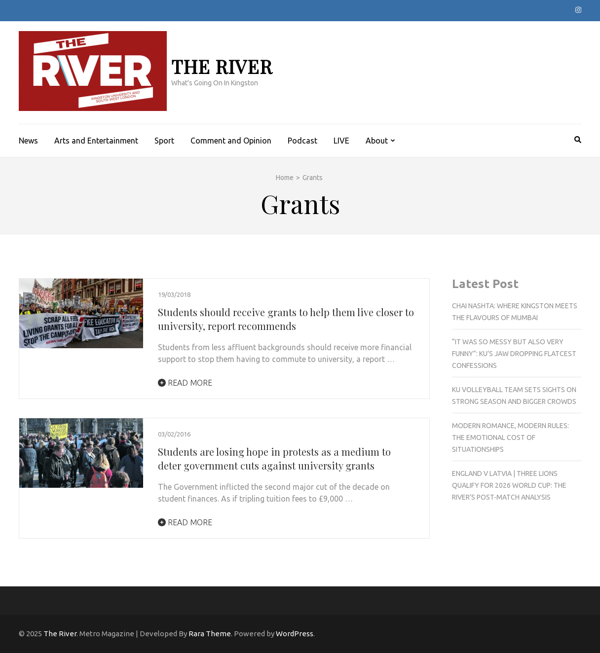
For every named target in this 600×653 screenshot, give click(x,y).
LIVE (341, 140)
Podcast (302, 140)
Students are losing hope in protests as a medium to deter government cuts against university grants (274, 458)
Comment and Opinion (230, 140)
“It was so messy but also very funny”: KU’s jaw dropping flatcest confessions (514, 353)
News (28, 140)
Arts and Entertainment (96, 140)
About (377, 140)
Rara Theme (209, 633)
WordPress (294, 633)
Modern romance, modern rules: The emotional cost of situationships (510, 437)
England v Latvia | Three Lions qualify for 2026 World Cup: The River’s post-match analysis (509, 485)
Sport (164, 140)
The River (221, 66)
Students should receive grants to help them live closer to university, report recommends (286, 318)
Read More (185, 382)
